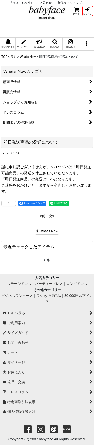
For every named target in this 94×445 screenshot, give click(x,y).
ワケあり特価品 (48, 296)
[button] (54, 44)
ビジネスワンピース (17, 296)
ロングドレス (76, 284)
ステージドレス (19, 284)
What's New (47, 231)
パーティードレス (49, 284)
